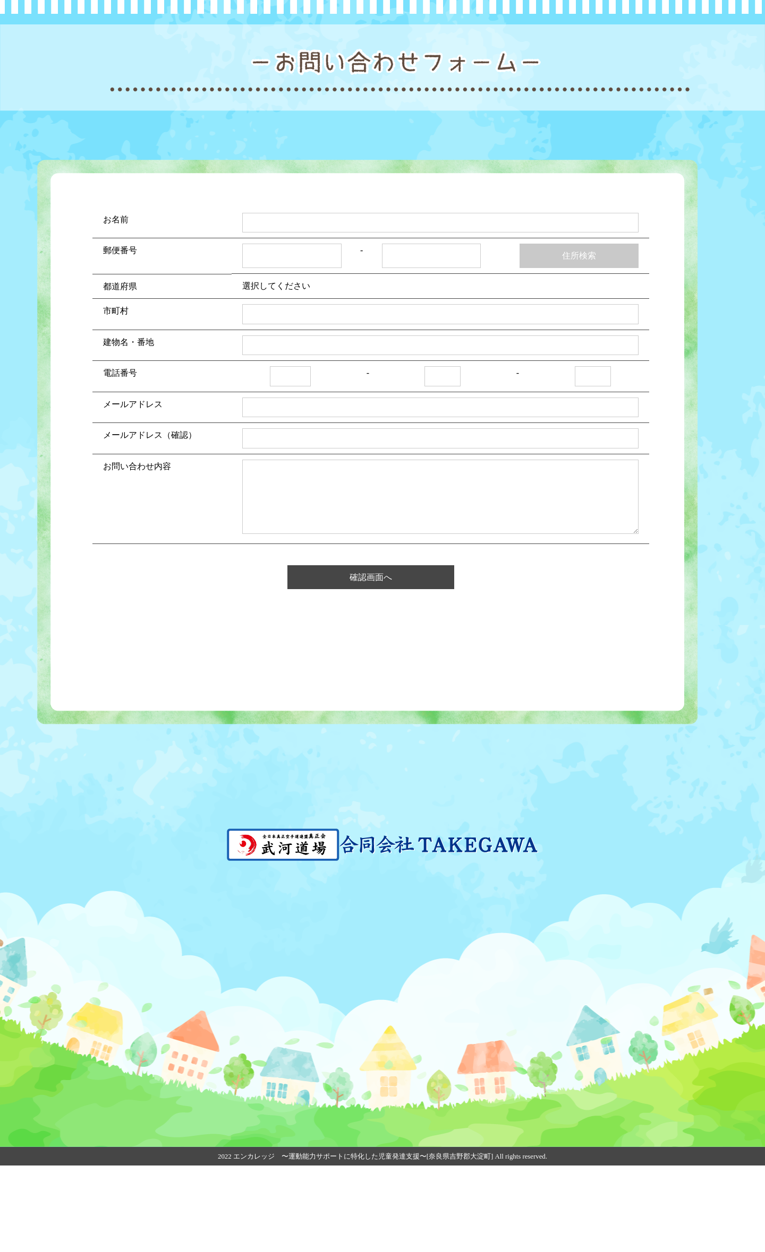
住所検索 (579, 342)
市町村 (116, 397)
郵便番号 (120, 336)
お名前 (116, 305)
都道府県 (120, 372)
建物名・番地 (128, 428)
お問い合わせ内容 (137, 552)
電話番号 (120, 459)
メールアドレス (133, 490)
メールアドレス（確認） (150, 521)
